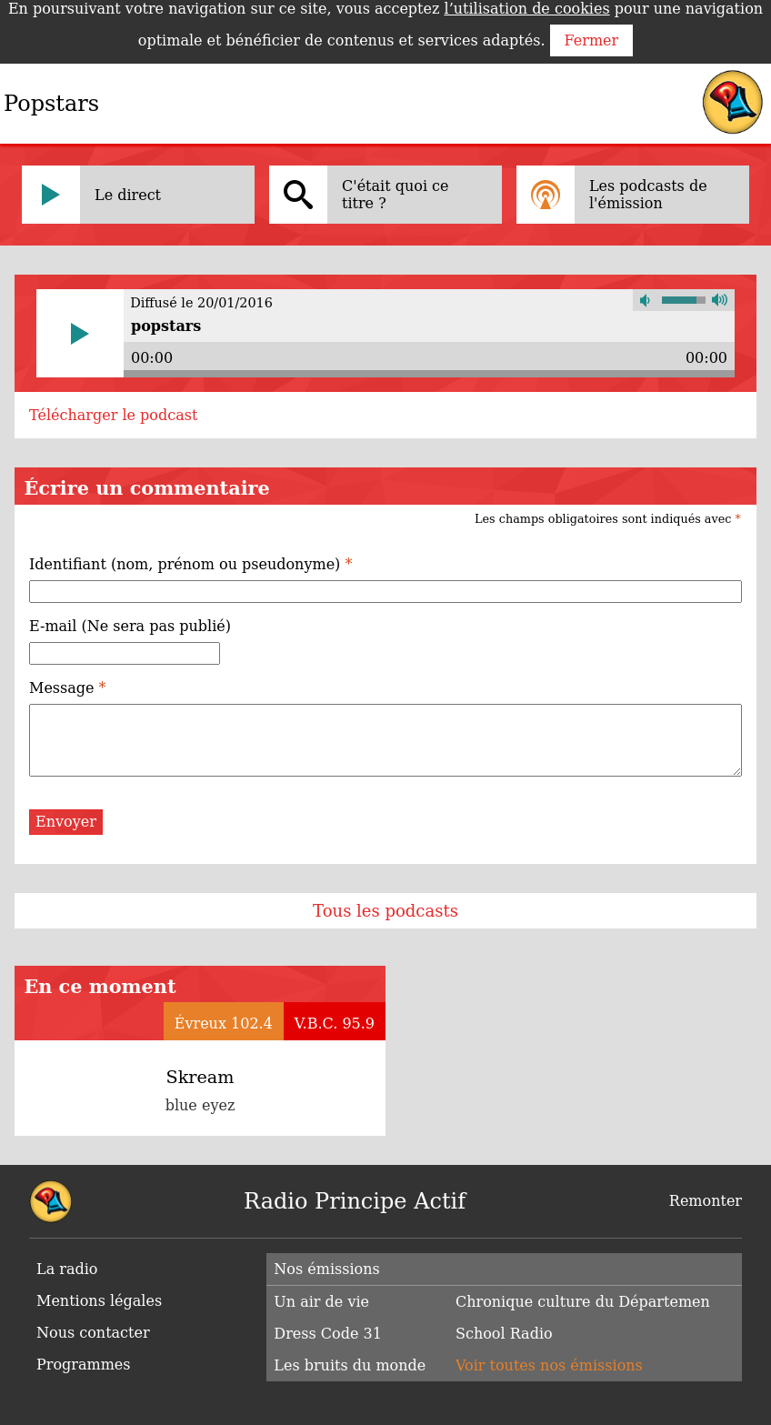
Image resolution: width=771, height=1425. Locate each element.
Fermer (592, 40)
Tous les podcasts (385, 910)
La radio (66, 1269)
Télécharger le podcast (113, 415)
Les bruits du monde (350, 1365)
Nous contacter (93, 1332)
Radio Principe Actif (355, 1201)
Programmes (83, 1364)
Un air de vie (321, 1301)
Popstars (51, 103)
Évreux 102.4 (224, 1023)
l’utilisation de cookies (527, 8)
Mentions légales (99, 1301)
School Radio (504, 1333)
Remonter (705, 1200)
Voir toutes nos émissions (549, 1365)
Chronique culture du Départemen (583, 1301)
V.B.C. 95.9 (335, 1023)
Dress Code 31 (327, 1333)
